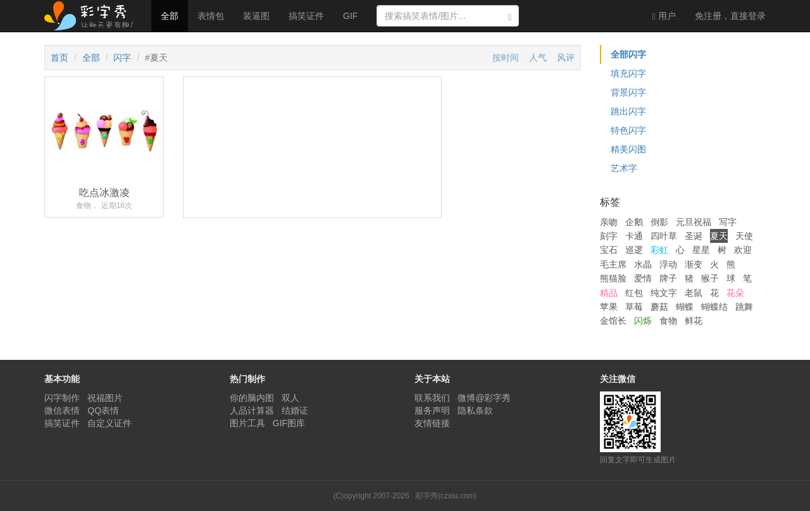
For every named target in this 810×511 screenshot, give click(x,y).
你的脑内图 (252, 398)
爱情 (643, 278)
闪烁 (643, 321)
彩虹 (659, 250)
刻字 (609, 236)
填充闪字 (628, 73)
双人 (290, 398)
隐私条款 (475, 410)
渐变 (693, 264)
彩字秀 (93, 16)
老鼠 (693, 293)
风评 (566, 57)
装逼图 (256, 16)
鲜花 (693, 321)
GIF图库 (289, 423)
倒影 (659, 222)
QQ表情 (103, 410)
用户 (664, 16)
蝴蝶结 (714, 307)
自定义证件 (109, 423)
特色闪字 (628, 130)
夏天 (719, 236)
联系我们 (432, 398)
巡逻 (634, 250)
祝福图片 (105, 398)
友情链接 (432, 423)
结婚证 (295, 410)
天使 (744, 236)
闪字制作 (62, 398)
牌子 (668, 278)
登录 (730, 16)
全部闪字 (628, 54)
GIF (350, 16)
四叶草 (664, 236)
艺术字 (624, 168)
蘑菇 (659, 307)
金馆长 (613, 321)
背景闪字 (628, 92)
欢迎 (743, 250)
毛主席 (613, 264)
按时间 (505, 57)
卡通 (634, 236)
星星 (701, 250)
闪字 (122, 57)
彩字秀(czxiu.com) (446, 495)
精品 (609, 293)
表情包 (210, 16)
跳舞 (744, 307)
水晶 (643, 264)
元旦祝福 (693, 222)
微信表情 (62, 410)
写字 (728, 222)
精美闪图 (628, 149)
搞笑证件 (306, 16)
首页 (59, 57)
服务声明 (432, 410)
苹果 (609, 307)
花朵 (735, 293)
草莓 (634, 307)
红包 (634, 293)
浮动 (668, 264)
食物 (668, 321)
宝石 (609, 250)
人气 (538, 57)
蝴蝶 (685, 307)
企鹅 (634, 222)
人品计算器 (252, 410)
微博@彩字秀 (484, 398)
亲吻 (609, 222)
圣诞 (693, 236)
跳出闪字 (628, 111)
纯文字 (664, 293)
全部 (169, 16)
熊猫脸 (613, 278)
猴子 (710, 278)
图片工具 (247, 423)
